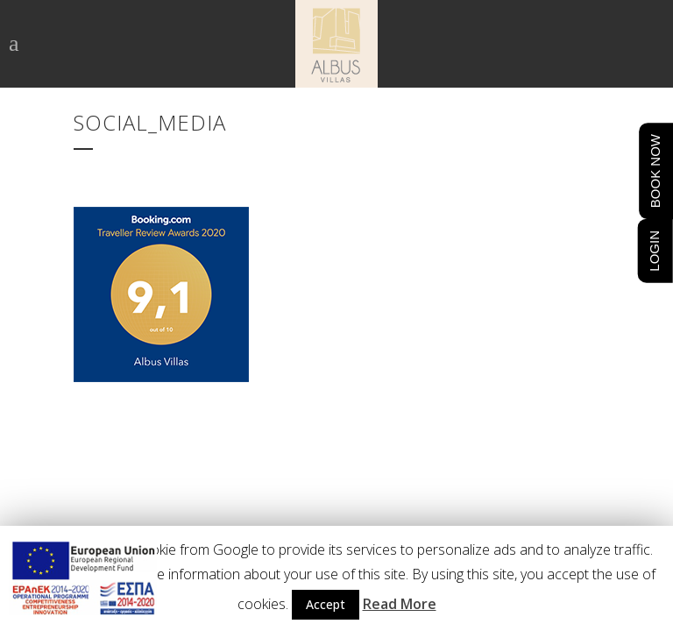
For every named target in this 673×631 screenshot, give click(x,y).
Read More (399, 603)
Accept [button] (325, 604)
